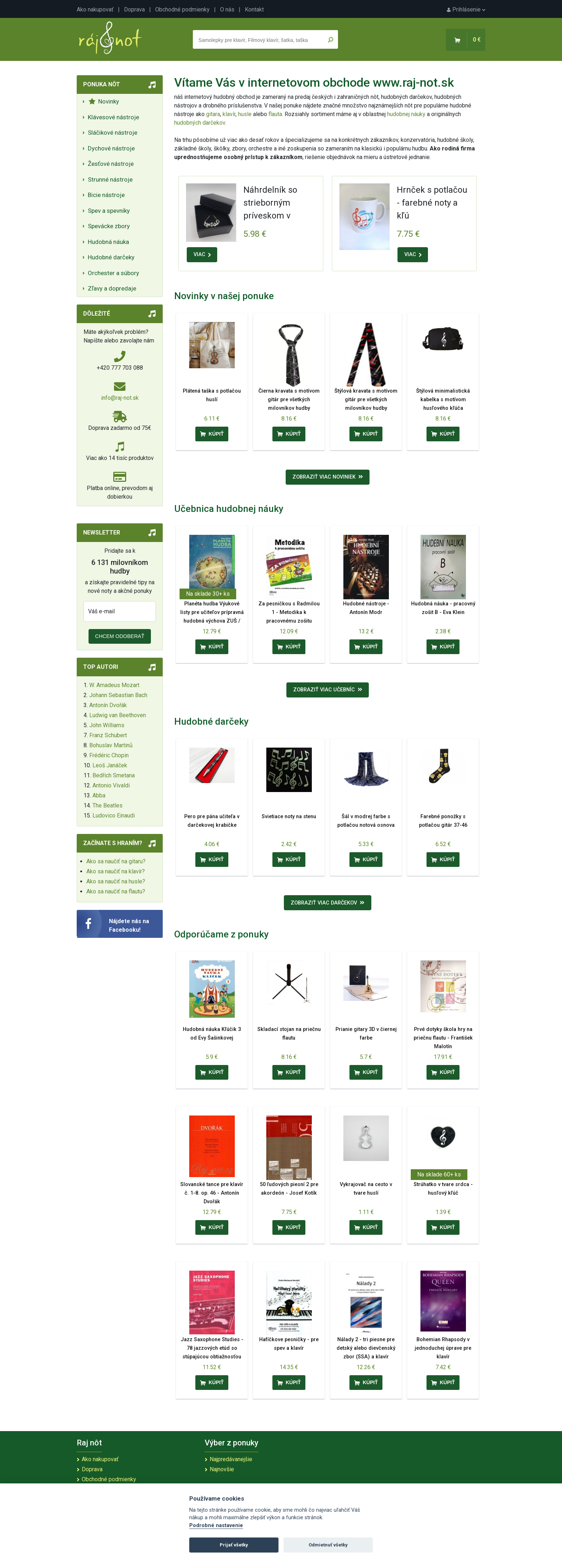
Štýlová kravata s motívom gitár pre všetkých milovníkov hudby (365, 399)
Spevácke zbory (109, 226)
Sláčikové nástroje (112, 132)
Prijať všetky (234, 1545)
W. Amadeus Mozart (114, 685)
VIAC (202, 254)
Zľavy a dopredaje (112, 288)
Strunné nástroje (110, 179)
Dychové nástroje (111, 148)
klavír (229, 114)
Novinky (104, 101)
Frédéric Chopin (109, 755)
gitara (213, 114)
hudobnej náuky (406, 114)
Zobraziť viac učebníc (327, 690)
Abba (98, 795)
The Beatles (107, 805)
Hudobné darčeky (111, 257)
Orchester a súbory (113, 273)
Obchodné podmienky (182, 9)
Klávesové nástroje (113, 117)
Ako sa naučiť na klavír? (115, 871)
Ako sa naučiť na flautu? (115, 891)
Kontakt (254, 9)
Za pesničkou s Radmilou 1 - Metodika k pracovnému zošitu (289, 612)
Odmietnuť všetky (328, 1545)
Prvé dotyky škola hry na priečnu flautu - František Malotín (443, 1038)
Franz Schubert (108, 735)
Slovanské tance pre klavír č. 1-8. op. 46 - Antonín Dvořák (211, 1193)
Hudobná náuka (108, 241)
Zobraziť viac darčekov (328, 903)
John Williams (106, 725)
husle (245, 114)
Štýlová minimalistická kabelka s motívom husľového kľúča (443, 399)
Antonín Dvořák (108, 705)
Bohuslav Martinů (111, 745)
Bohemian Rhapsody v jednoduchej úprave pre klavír (443, 1348)
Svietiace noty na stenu (289, 817)
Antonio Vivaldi (111, 785)
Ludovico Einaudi (113, 815)
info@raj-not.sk (120, 397)
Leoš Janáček (109, 765)
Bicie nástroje (106, 194)
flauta (275, 114)
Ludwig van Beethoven (117, 715)
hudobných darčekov (199, 122)
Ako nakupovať (95, 9)
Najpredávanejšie (231, 1459)
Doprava (134, 9)
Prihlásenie (466, 9)
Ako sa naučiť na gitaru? (116, 861)
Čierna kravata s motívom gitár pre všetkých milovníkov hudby (289, 399)
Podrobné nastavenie (216, 1525)
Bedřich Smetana (113, 775)
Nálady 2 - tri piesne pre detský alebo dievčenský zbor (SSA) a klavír (366, 1348)
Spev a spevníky (109, 210)
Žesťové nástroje (111, 163)
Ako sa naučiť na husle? (115, 881)
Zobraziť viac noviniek (327, 477)
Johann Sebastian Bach (118, 695)
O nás (227, 9)
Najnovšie (222, 1469)
